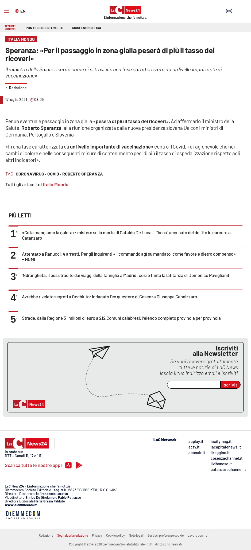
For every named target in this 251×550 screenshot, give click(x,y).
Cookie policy (115, 535)
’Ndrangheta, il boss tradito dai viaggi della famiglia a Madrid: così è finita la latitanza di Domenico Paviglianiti (126, 275)
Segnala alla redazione (72, 535)
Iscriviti (230, 385)
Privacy (97, 535)
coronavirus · (31, 173)
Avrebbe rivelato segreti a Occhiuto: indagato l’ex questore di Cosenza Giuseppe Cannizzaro (109, 296)
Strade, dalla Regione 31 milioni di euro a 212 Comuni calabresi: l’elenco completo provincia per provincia (121, 318)
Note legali (136, 535)
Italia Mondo (55, 184)
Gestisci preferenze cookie (166, 535)
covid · (54, 173)
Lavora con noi (198, 535)
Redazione (46, 535)
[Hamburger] (6, 11)
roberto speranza (82, 173)
